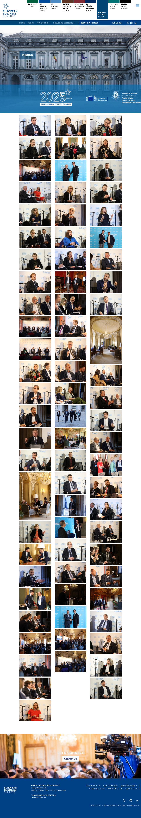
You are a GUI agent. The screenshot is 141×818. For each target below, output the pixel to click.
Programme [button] (43, 23)
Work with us (114, 788)
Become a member (89, 23)
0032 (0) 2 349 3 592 (39, 790)
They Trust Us (93, 785)
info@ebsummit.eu (39, 788)
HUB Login (117, 23)
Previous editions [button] (63, 23)
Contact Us (70, 758)
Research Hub (96, 788)
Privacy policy (95, 805)
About (31, 23)
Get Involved (110, 785)
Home (22, 23)
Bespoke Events (129, 785)
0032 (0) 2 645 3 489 (57, 790)
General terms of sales (112, 805)
